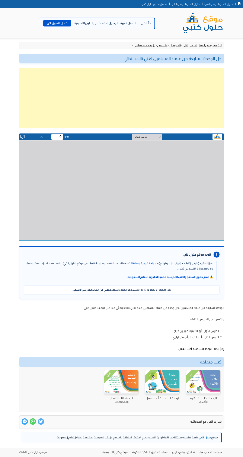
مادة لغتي (162, 45)
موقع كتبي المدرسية (115, 452)
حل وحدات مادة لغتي (144, 45)
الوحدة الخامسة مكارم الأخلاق (203, 400)
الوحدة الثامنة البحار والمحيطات (121, 400)
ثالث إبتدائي (175, 45)
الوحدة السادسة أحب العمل (195, 348)
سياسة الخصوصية (210, 452)
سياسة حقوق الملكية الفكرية (149, 452)
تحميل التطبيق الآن (57, 23)
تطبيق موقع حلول (183, 452)
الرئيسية (217, 45)
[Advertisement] (121, 98)
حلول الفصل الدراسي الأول (218, 4)
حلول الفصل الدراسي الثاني (185, 4)
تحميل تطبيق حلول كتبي (154, 4)
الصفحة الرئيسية (239, 3)
